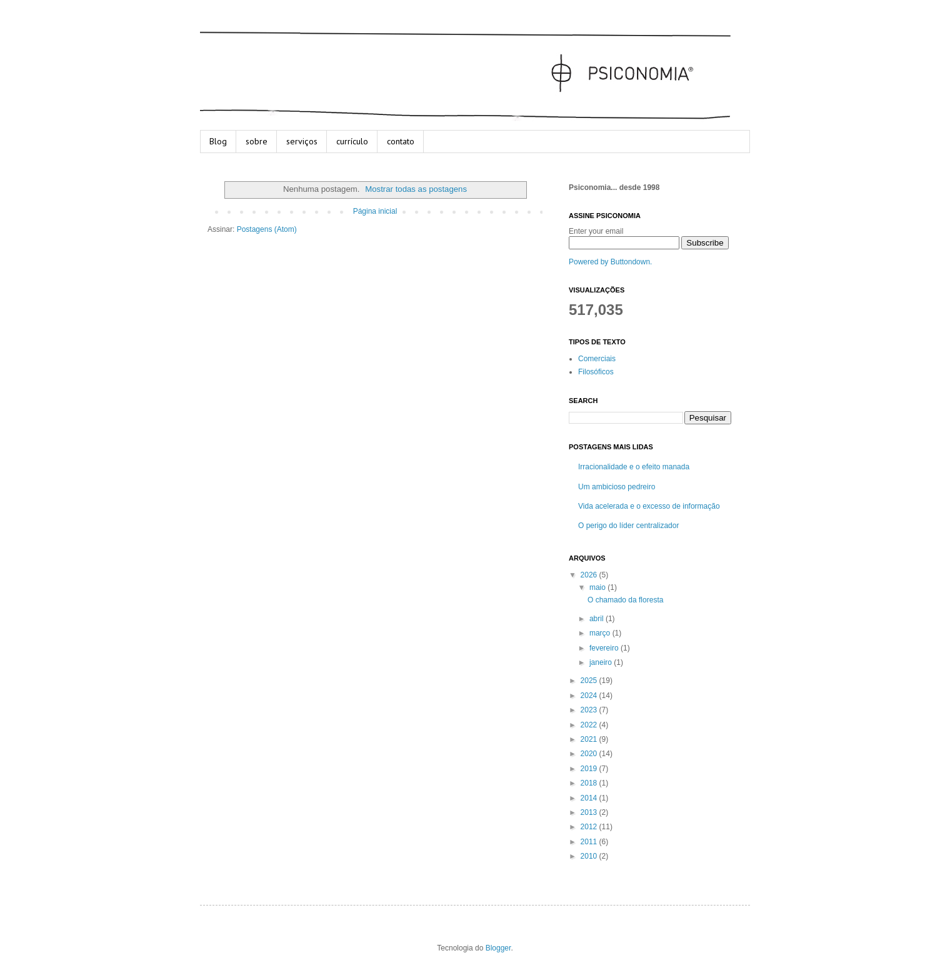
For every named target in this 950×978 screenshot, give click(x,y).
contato (400, 141)
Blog (218, 141)
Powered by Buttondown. (610, 261)
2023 (590, 710)
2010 (590, 856)
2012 (590, 826)
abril (597, 618)
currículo (352, 141)
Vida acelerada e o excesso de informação (649, 506)
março (600, 633)
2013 (590, 812)
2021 (590, 739)
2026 (590, 575)
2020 (590, 753)
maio (598, 587)
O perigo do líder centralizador (628, 525)
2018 (590, 783)
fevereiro (605, 648)
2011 (590, 841)
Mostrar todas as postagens (416, 189)
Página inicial (375, 211)
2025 (590, 680)
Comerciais (597, 358)
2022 (590, 725)
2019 (590, 768)
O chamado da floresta (625, 600)
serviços (302, 141)
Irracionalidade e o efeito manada (633, 466)
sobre (257, 141)
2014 (590, 798)
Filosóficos (596, 371)
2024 (590, 695)
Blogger (498, 948)
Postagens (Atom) (267, 229)
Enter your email (596, 231)
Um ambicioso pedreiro (616, 486)
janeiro (601, 662)
